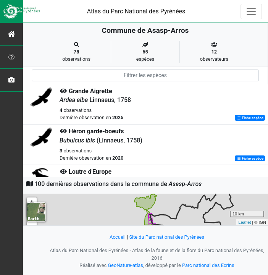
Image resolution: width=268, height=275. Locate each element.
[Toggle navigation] (251, 11)
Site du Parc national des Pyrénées (166, 237)
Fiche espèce (249, 118)
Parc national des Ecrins (208, 265)
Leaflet (244, 222)
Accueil (118, 237)
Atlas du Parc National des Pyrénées (136, 11)
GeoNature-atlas (125, 265)
